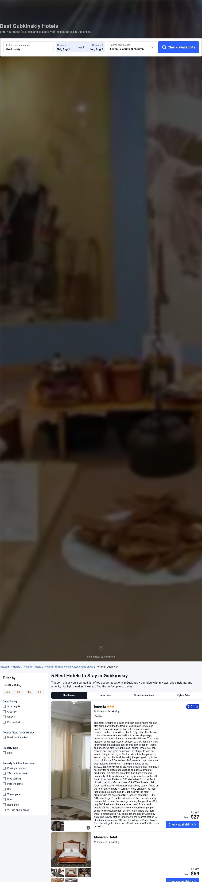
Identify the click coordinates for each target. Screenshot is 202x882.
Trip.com (5, 666)
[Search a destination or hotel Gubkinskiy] (28, 47)
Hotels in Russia (32, 666)
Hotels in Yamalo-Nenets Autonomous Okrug (69, 666)
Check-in (62, 45)
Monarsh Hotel (105, 837)
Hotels (16, 666)
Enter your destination (18, 45)
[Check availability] (178, 47)
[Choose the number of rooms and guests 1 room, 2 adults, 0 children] (132, 47)
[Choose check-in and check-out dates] (67, 47)
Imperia (100, 706)
